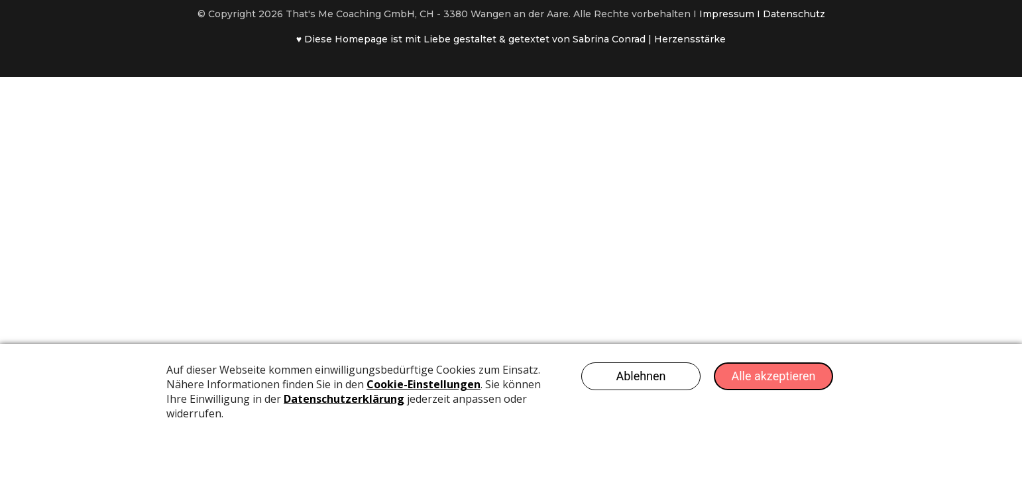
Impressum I (731, 14)
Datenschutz (794, 14)
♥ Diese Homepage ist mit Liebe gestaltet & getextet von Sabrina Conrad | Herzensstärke (511, 39)
